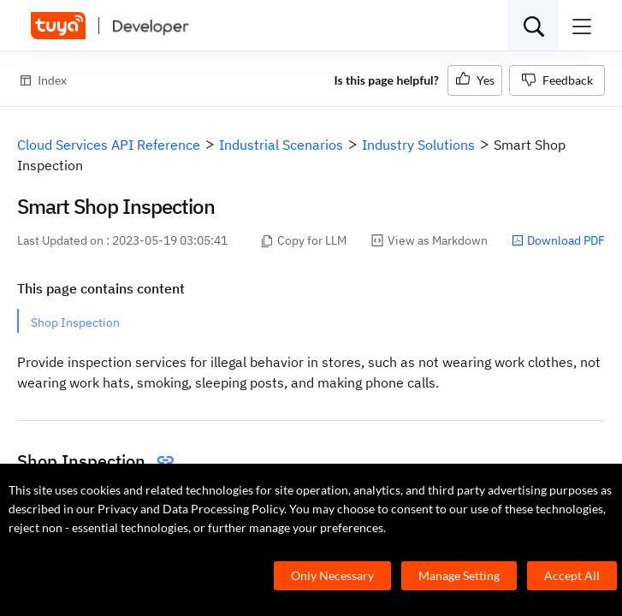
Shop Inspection (75, 322)
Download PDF (558, 240)
